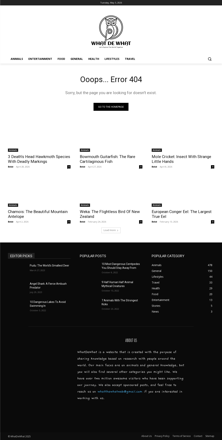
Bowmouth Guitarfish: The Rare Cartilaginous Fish (107, 159)
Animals (13, 150)
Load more (111, 230)
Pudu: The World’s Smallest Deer (49, 265)
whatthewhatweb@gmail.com (120, 392)
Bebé (10, 166)
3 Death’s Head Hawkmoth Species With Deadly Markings (39, 159)
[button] (209, 59)
